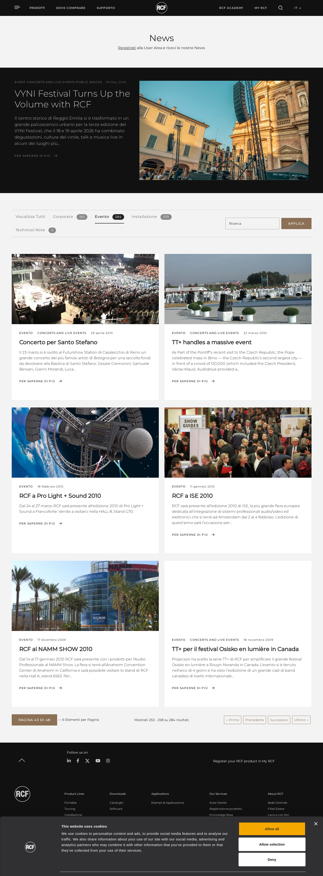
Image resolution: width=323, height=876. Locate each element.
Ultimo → (301, 719)
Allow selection (272, 830)
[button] (34, 719)
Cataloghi (116, 802)
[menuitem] (71, 8)
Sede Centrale (277, 802)
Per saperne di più (33, 156)
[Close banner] (315, 809)
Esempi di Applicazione (167, 802)
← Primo (232, 719)
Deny (272, 845)
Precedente (254, 719)
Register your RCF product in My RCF (244, 760)
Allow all (272, 815)
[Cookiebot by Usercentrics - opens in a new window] (30, 866)
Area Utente (217, 802)
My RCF (261, 8)
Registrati (127, 48)
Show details (241, 867)
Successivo (279, 719)
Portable (70, 802)
